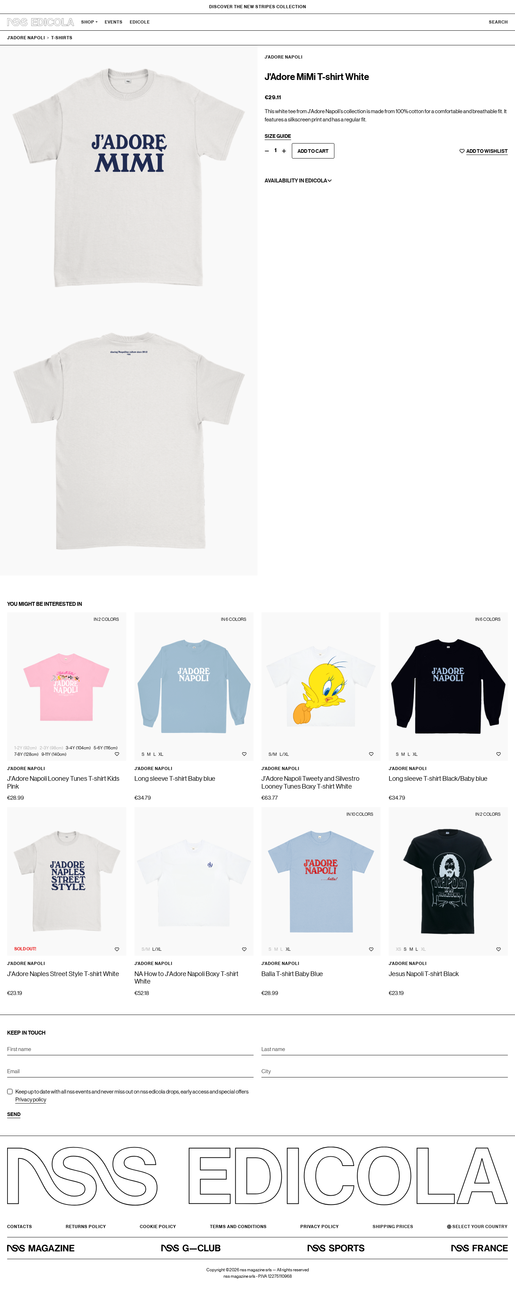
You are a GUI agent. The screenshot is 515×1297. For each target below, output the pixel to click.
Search (498, 22)
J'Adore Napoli (26, 38)
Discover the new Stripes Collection (257, 7)
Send (13, 1114)
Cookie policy (158, 1226)
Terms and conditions (238, 1226)
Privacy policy (30, 1099)
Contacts (19, 1226)
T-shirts (62, 38)
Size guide (278, 135)
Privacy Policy (319, 1226)
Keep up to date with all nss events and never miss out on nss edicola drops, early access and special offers (132, 1096)
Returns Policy (86, 1226)
